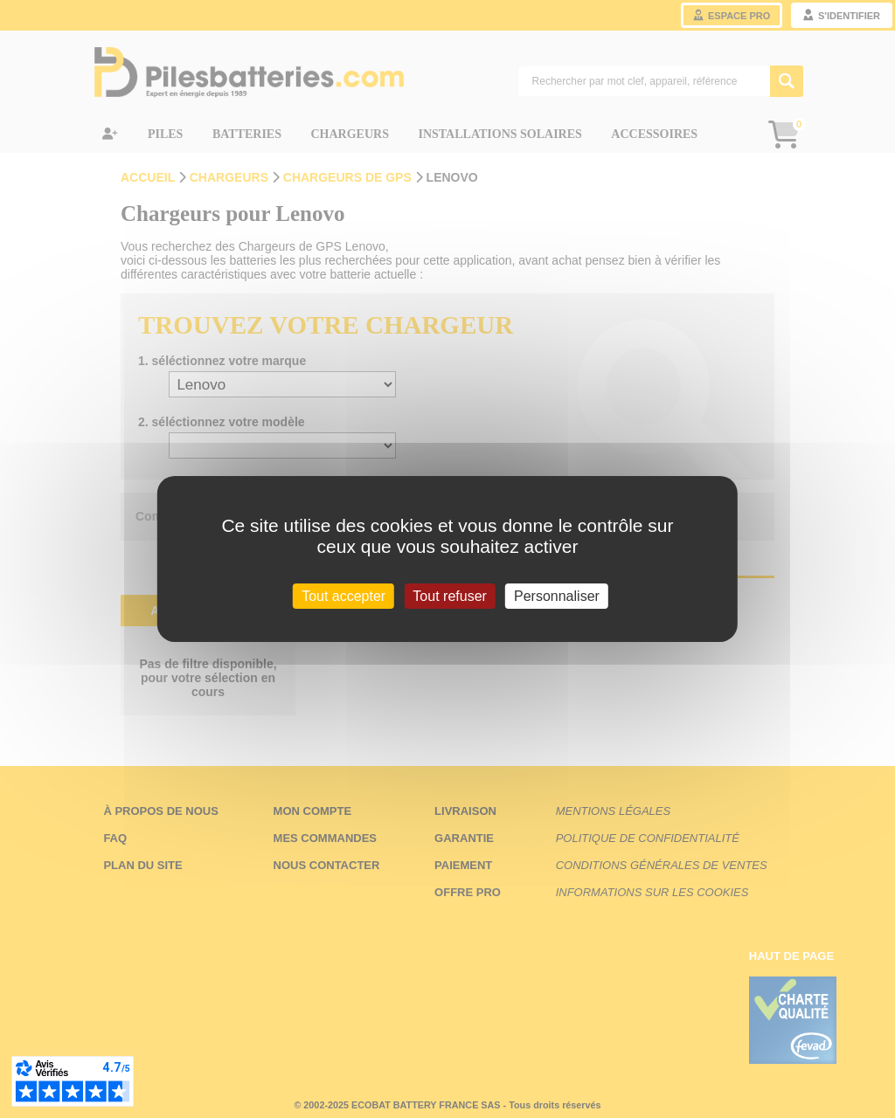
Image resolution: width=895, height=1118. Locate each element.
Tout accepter (343, 596)
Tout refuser (449, 596)
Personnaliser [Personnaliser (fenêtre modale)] (557, 596)
